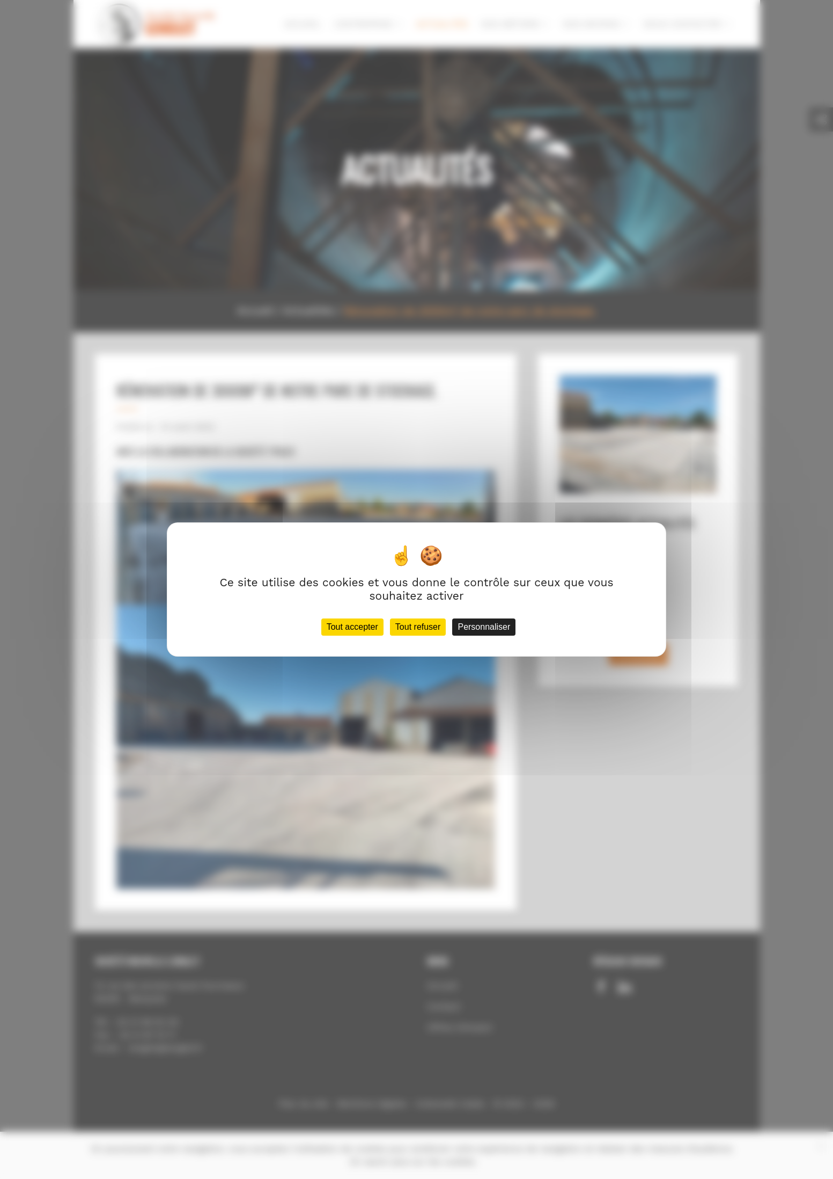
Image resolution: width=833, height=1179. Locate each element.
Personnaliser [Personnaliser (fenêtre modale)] (484, 626)
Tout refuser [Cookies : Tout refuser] (417, 626)
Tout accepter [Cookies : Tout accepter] (352, 626)
